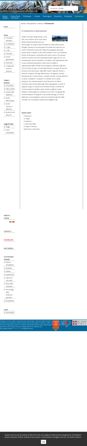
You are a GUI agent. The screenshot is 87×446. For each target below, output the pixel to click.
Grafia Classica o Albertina (9, 106)
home (6, 27)
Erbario (8, 271)
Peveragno (47, 16)
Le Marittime (10, 44)
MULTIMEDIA (8, 248)
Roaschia (57, 16)
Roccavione (79, 16)
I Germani (9, 63)
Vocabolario (10, 301)
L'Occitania (9, 86)
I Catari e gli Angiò (30, 124)
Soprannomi (10, 275)
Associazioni (10, 312)
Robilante (68, 16)
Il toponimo (28, 116)
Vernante (15, 18)
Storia (6, 35)
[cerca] (63, 8)
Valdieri (5, 18)
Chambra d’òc (17, 328)
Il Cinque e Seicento (30, 126)
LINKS (6, 310)
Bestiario (9, 268)
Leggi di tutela (8, 124)
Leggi (8, 127)
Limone (37, 16)
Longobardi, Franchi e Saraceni (10, 68)
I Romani (9, 54)
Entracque (27, 16)
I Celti (8, 50)
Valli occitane (10, 89)
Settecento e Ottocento (32, 129)
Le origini (27, 119)
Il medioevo (28, 121)
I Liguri (8, 47)
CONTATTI (7, 231)
